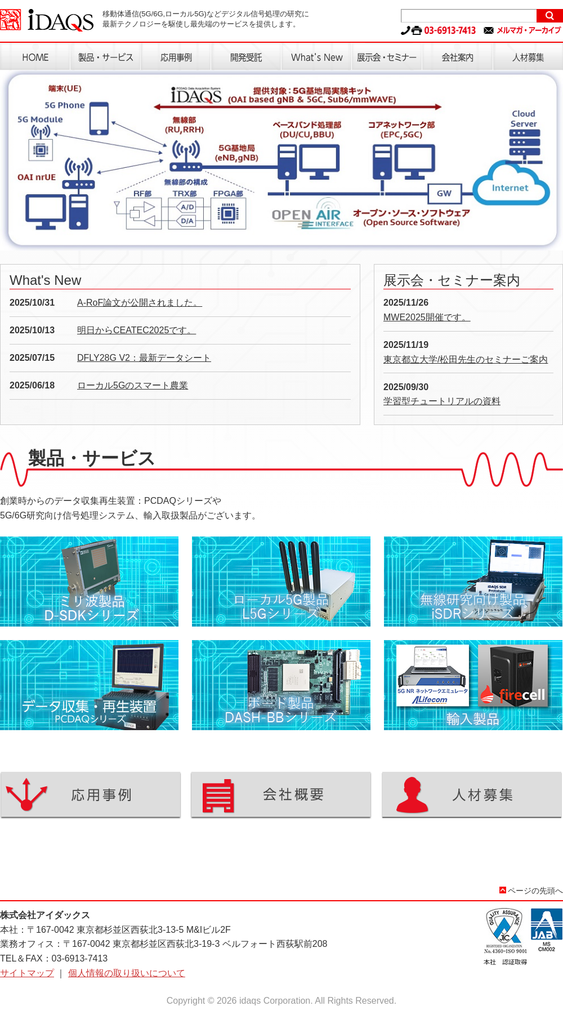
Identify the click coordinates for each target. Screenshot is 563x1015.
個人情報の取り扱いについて (126, 973)
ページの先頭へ (535, 890)
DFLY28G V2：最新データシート (144, 358)
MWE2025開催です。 (427, 317)
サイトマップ (27, 973)
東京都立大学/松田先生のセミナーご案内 (465, 359)
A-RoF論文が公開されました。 (139, 302)
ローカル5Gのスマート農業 (132, 385)
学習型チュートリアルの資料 (442, 401)
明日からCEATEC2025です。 (136, 330)
